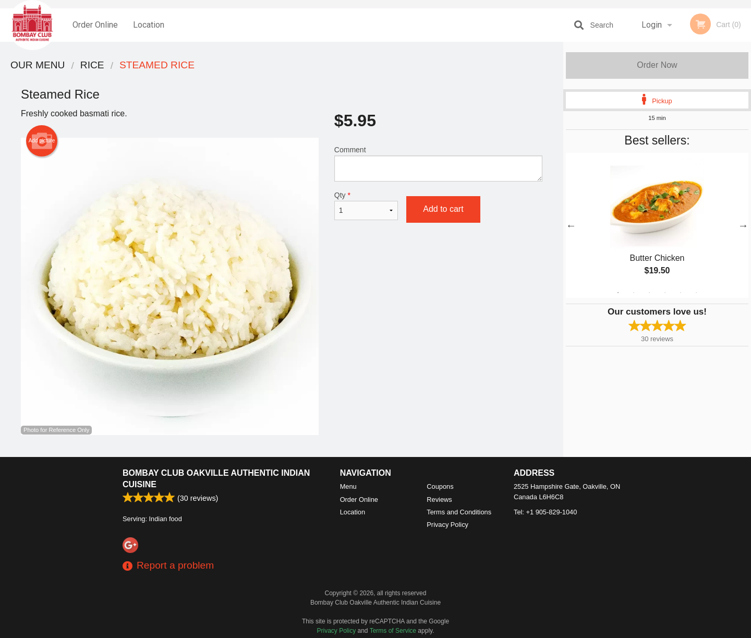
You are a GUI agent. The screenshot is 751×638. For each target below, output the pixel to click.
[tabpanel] (657, 225)
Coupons (440, 486)
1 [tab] (618, 292)
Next (743, 225)
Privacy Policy (447, 524)
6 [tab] (696, 292)
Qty (366, 205)
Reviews (439, 499)
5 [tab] (680, 292)
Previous (571, 225)
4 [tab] (665, 292)
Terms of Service (393, 630)
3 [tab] (649, 292)
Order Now (657, 65)
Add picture (42, 141)
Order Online (95, 25)
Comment (438, 164)
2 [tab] (633, 292)
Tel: (545, 512)
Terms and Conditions (459, 512)
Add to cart (443, 208)
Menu (348, 486)
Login (651, 25)
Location (148, 25)
